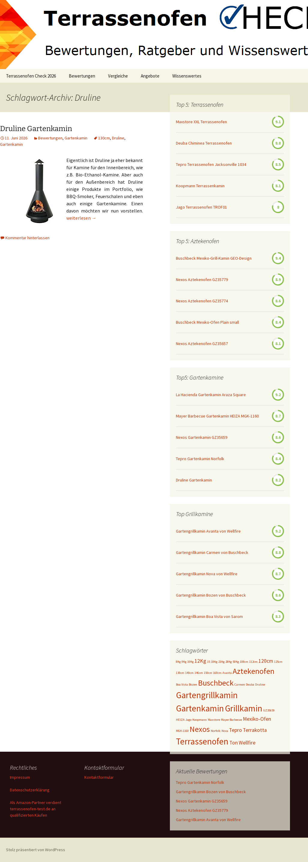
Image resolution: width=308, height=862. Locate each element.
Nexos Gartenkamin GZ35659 (201, 437)
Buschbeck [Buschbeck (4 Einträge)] (216, 683)
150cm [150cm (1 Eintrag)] (208, 673)
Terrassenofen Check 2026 (31, 76)
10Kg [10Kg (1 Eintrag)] (190, 662)
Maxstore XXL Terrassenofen (201, 121)
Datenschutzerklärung (30, 790)
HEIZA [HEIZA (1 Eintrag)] (180, 720)
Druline (118, 138)
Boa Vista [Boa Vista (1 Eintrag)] (182, 684)
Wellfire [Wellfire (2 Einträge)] (247, 742)
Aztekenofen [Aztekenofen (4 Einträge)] (253, 671)
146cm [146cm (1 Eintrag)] (199, 673)
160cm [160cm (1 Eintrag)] (217, 673)
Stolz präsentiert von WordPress (35, 849)
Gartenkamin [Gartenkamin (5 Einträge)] (200, 708)
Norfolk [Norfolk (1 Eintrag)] (216, 731)
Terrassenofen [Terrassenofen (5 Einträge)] (202, 741)
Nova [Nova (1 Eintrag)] (225, 731)
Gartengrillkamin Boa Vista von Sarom (209, 616)
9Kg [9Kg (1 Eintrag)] (184, 662)
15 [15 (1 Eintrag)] (208, 662)
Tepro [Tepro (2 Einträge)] (235, 730)
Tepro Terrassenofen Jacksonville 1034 (211, 164)
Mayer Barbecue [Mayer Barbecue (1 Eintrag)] (231, 720)
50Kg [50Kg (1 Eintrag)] (236, 662)
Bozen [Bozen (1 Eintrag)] (193, 684)
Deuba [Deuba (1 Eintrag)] (250, 684)
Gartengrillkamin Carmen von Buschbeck (212, 552)
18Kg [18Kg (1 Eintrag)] (214, 662)
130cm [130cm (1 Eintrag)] (180, 673)
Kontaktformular (99, 777)
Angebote (150, 76)
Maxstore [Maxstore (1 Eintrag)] (214, 720)
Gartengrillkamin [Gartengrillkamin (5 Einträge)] (207, 695)
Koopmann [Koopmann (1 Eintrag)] (199, 720)
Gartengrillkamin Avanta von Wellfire (208, 531)
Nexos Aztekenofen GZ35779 (202, 279)
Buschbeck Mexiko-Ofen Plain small (207, 322)
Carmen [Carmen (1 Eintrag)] (239, 684)
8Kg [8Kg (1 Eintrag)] (178, 662)
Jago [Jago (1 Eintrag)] (189, 720)
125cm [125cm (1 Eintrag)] (278, 662)
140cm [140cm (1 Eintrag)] (189, 673)
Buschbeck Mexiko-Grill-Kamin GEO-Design (214, 258)
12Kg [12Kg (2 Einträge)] (200, 661)
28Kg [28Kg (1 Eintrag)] (228, 662)
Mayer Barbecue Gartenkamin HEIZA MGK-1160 (217, 416)
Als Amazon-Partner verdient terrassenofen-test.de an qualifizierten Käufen (35, 809)
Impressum (20, 777)
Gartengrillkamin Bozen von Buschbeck (211, 595)
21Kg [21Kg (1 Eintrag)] (221, 662)
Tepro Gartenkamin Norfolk (200, 458)
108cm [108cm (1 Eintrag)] (244, 662)
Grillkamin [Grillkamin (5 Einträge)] (243, 708)
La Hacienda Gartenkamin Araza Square (211, 394)
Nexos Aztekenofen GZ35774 (202, 301)
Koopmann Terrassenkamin (200, 185)
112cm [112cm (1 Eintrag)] (253, 662)
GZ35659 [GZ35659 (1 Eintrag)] (269, 710)
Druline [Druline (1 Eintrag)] (260, 684)
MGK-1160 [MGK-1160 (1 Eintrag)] (182, 731)
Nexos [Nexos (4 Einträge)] (200, 729)
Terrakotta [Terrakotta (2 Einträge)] (255, 730)
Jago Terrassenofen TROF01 (201, 207)
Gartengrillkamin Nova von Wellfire (206, 573)
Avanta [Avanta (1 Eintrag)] (227, 673)
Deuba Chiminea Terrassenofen (204, 143)
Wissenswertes (186, 76)
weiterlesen (81, 218)
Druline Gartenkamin (36, 128)
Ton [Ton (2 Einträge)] (233, 742)
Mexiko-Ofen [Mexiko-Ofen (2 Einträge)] (257, 719)
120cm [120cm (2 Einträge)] (265, 661)
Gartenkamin (76, 138)
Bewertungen (82, 76)
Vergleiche (118, 76)
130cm (104, 138)
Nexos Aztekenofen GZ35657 (202, 343)
